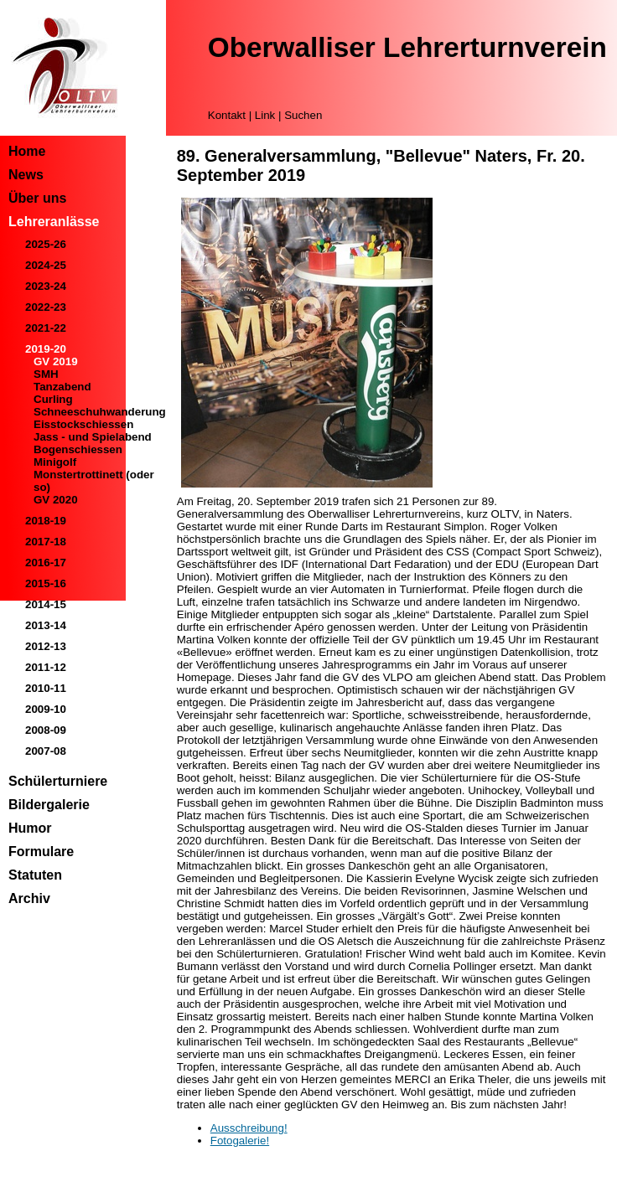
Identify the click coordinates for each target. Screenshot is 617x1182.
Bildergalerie (49, 804)
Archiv (29, 898)
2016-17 (45, 562)
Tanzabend (62, 386)
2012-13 (45, 646)
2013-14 (45, 625)
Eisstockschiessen (83, 424)
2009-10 (45, 709)
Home (26, 151)
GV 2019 (56, 361)
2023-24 (45, 286)
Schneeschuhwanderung (100, 411)
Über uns (37, 198)
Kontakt (227, 115)
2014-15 (45, 604)
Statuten (35, 875)
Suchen (303, 115)
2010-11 (45, 688)
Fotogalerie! (239, 1140)
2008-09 (45, 730)
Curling (53, 399)
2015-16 (45, 583)
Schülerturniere (57, 781)
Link (265, 115)
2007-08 (45, 751)
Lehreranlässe (54, 221)
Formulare (41, 851)
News (26, 175)
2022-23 (45, 307)
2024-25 (45, 265)
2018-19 (45, 520)
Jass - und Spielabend (93, 437)
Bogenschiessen (78, 449)
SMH (46, 374)
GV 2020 (56, 499)
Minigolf (55, 462)
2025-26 (45, 244)
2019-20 (45, 349)
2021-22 (45, 328)
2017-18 (45, 541)
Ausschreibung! (249, 1128)
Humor (30, 828)
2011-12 (45, 667)
